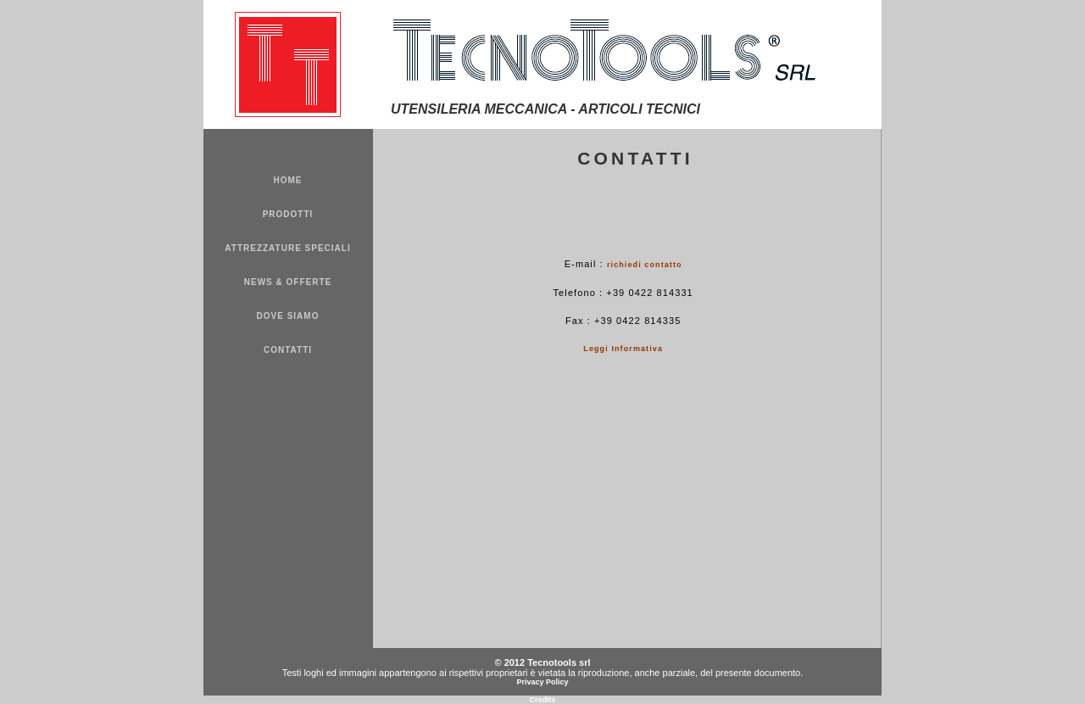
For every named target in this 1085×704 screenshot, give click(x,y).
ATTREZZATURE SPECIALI (287, 248)
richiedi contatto (644, 264)
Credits (542, 700)
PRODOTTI (288, 214)
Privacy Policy (542, 682)
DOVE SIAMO (288, 316)
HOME (288, 180)
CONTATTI (288, 350)
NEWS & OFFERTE (287, 282)
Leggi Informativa (623, 348)
